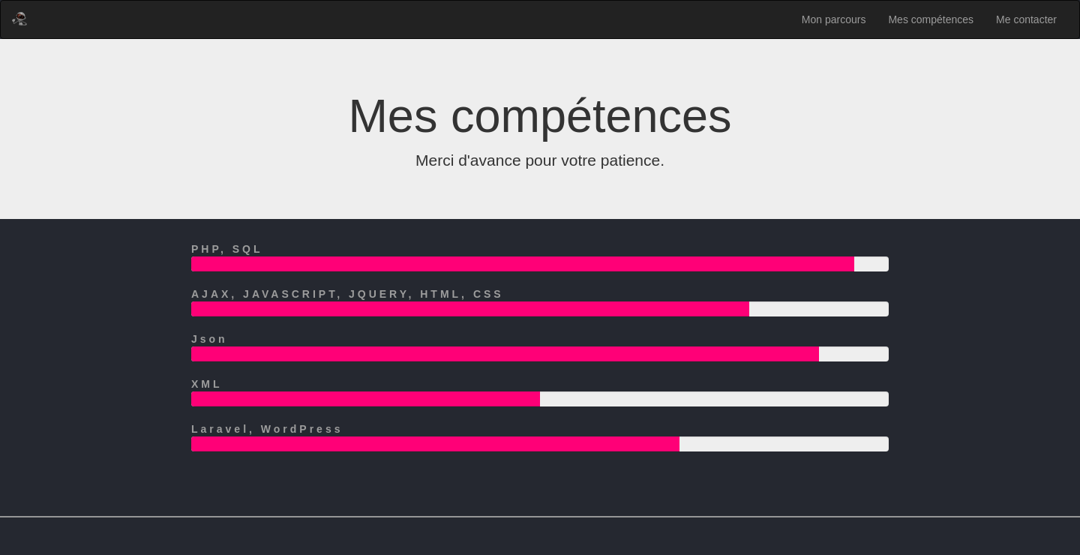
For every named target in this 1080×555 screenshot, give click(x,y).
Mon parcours (834, 20)
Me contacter (1026, 20)
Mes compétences (931, 20)
